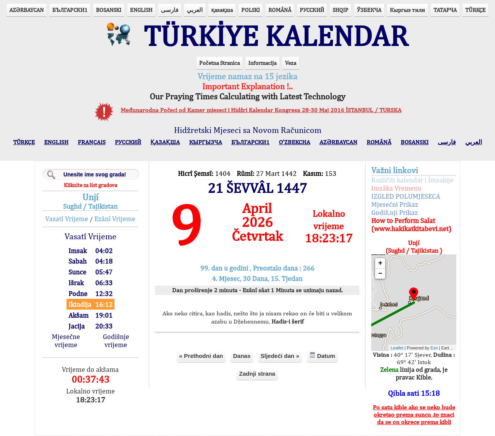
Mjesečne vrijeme (66, 340)
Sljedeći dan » (280, 356)
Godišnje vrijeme (116, 340)
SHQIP (340, 10)
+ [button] (380, 263)
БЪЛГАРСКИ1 (69, 10)
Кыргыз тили (407, 10)
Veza (290, 63)
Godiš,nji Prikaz (394, 212)
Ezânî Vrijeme (114, 219)
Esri (434, 348)
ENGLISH (141, 10)
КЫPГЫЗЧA (205, 142)
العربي (195, 10)
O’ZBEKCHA (294, 142)
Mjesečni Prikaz (394, 204)
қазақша (222, 10)
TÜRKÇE (475, 10)
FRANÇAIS (92, 142)
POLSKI (250, 10)
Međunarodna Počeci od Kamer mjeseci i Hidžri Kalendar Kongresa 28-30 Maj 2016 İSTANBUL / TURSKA (261, 110)
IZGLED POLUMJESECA (405, 196)
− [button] (380, 273)
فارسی (169, 10)
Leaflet (397, 348)
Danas (242, 356)
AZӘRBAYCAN (26, 10)
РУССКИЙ (312, 10)
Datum (322, 355)
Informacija (262, 63)
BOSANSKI (108, 10)
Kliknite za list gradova (90, 185)
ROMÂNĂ (279, 10)
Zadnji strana (257, 373)
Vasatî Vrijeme (66, 219)
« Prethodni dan (201, 356)
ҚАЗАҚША (165, 142)
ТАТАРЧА (445, 10)
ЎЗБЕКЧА (369, 10)
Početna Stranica (219, 63)
